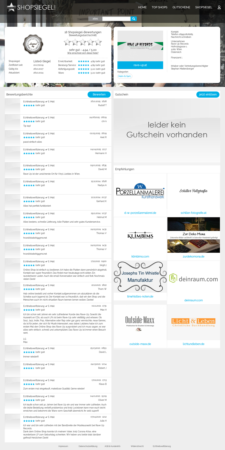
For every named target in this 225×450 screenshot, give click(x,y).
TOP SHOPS (159, 7)
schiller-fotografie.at (193, 212)
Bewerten (99, 94)
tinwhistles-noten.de (140, 296)
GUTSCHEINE (181, 7)
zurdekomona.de (193, 256)
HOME (142, 7)
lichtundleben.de (193, 344)
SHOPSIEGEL (203, 7)
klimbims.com (140, 256)
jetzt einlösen (208, 94)
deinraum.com (193, 300)
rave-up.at (140, 65)
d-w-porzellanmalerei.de (140, 212)
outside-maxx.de (140, 344)
